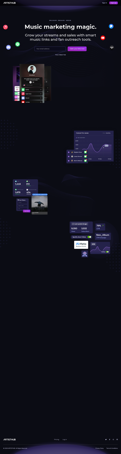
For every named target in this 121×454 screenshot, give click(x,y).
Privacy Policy (100, 448)
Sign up (113, 3)
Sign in (104, 3)
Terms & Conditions (112, 448)
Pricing (56, 439)
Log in (65, 439)
